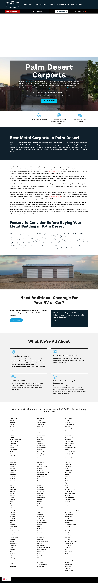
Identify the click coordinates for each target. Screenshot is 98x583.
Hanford (67, 388)
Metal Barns (41, 565)
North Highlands (70, 450)
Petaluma (68, 383)
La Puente (68, 515)
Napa (11, 479)
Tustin (39, 438)
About (31, 4)
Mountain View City (43, 429)
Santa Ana (13, 419)
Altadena (67, 485)
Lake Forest (40, 415)
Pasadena (12, 386)
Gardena (67, 379)
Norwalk (12, 517)
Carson (39, 386)
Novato (67, 417)
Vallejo (12, 429)
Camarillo (40, 471)
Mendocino (68, 523)
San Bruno (68, 494)
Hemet (39, 398)
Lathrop (67, 504)
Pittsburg (40, 444)
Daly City (12, 515)
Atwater (12, 433)
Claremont (13, 421)
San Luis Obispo (69, 454)
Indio (38, 390)
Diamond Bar (41, 454)
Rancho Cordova (42, 431)
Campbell (68, 492)
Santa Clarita (14, 402)
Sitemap (12, 577)
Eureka (67, 519)
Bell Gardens (69, 394)
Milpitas (39, 442)
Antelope (67, 452)
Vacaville (12, 506)
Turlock (39, 461)
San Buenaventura (15, 488)
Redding (12, 467)
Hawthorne (40, 419)
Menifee (12, 492)
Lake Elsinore (41, 465)
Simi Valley (13, 410)
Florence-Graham (42, 498)
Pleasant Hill (68, 415)
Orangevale (40, 375)
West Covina (13, 496)
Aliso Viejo (68, 429)
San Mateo (13, 510)
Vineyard (67, 496)
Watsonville (68, 427)
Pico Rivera (68, 375)
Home (25, 4)
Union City (40, 490)
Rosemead (68, 435)
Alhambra (40, 440)
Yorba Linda (40, 485)
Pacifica (12, 520)
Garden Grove (14, 408)
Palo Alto (40, 496)
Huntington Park (70, 410)
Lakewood (13, 513)
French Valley (69, 500)
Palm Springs (69, 471)
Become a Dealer (80, 11)
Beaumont (68, 396)
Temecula (12, 481)
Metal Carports (29, 38)
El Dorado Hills (69, 448)
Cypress (67, 440)
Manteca (39, 406)
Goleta (12, 383)
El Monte (12, 442)
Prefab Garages (42, 563)
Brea (66, 465)
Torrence (12, 473)
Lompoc (67, 483)
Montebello (40, 519)
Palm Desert (68, 423)
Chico (11, 508)
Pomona (12, 469)
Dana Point (13, 523)
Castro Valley (41, 492)
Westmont (13, 477)
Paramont (68, 421)
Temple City (40, 381)
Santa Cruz (40, 513)
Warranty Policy (42, 551)
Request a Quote (49, 57)
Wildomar (68, 510)
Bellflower (40, 450)
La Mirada (68, 469)
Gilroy (66, 390)
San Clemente (41, 506)
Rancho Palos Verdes (71, 498)
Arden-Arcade (41, 379)
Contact (79, 4)
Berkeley (12, 448)
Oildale (67, 377)
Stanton (39, 458)
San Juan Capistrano (71, 517)
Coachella (68, 488)
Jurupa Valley (14, 494)
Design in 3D (16, 277)
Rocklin (39, 456)
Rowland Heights (70, 446)
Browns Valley (69, 527)
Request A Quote (63, 4)
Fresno (12, 394)
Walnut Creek (41, 477)
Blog (72, 4)
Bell (66, 506)
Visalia (12, 404)
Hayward (12, 379)
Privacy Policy (35, 577)
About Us (40, 544)
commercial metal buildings (63, 45)
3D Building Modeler (55, 128)
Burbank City (14, 500)
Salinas (12, 465)
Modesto (12, 471)
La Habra (40, 510)
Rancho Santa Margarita (72, 467)
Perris (39, 435)
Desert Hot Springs (70, 481)
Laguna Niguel (41, 502)
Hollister (67, 479)
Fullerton (12, 392)
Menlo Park (13, 435)
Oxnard (12, 377)
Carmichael (40, 446)
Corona (12, 458)
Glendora (67, 433)
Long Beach (13, 400)
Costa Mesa (13, 490)
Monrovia (68, 513)
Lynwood (40, 500)
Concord (12, 417)
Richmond (13, 475)
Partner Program (42, 553)
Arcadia (67, 406)
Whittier (39, 421)
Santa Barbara (41, 404)
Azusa (66, 444)
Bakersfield (13, 431)
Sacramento (13, 406)
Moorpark (40, 517)
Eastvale (39, 467)
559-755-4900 (11, 11)
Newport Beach (42, 423)
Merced (39, 394)
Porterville (40, 508)
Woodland (40, 515)
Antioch (12, 454)
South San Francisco (43, 504)
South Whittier (69, 381)
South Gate (40, 396)
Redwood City (41, 433)
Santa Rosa (13, 415)
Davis (39, 488)
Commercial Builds (43, 558)
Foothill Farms (69, 400)
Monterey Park (69, 386)
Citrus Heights (41, 410)
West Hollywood (42, 521)
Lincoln (67, 413)
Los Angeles (13, 375)
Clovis (11, 461)
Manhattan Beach (70, 456)
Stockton (12, 444)
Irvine (11, 463)
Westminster (41, 402)
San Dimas (13, 498)
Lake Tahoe (68, 521)
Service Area (41, 549)
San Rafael (40, 523)
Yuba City (40, 475)
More (51, 4)
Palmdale (12, 452)
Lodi (38, 483)
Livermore (40, 417)
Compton (40, 388)
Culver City (68, 502)
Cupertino (68, 392)
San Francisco (14, 388)
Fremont (12, 456)
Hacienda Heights (70, 408)
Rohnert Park (69, 477)
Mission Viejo (41, 392)
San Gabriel (68, 508)
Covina (67, 438)
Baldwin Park (41, 473)
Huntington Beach (15, 396)
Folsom (39, 425)
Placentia (67, 419)
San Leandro (41, 408)
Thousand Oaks (14, 398)
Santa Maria (13, 483)
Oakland (12, 413)
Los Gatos (13, 427)
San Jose (12, 381)
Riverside (12, 438)
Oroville (67, 525)
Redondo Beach (42, 479)
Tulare (39, 469)
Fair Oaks (40, 383)
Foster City (13, 504)
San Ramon (40, 413)
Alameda (40, 452)
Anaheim (12, 425)
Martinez (12, 450)
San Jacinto (68, 402)
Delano (67, 431)
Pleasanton (40, 448)
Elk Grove (13, 446)
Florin (66, 425)
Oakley (67, 475)
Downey (12, 485)
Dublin (39, 463)
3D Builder (60, 11)
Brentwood (40, 494)
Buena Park (40, 427)
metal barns (42, 45)
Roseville (12, 423)
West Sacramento (70, 404)
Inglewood (13, 502)
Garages (40, 561)
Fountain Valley (69, 398)
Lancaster (13, 440)
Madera (39, 481)
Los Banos (68, 463)
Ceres (66, 442)
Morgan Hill (68, 473)
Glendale (12, 390)
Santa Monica (41, 400)
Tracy (39, 377)
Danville (67, 490)
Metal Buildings (41, 4)
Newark (67, 461)
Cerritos (67, 458)
